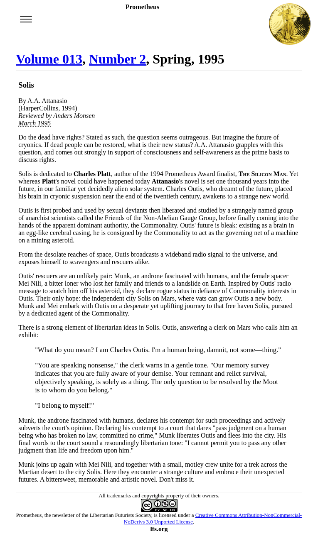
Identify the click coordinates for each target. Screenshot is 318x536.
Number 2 (117, 58)
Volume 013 (49, 58)
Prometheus (29, 515)
